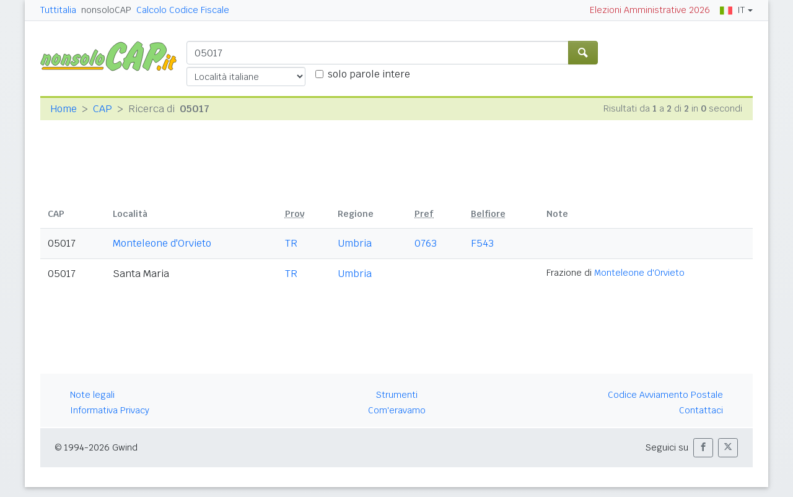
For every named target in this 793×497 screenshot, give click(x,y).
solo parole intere (369, 74)
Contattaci (701, 410)
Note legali (92, 394)
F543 (482, 243)
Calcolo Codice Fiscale (182, 9)
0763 (425, 243)
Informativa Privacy (109, 410)
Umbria (355, 243)
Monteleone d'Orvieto (162, 243)
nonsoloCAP (106, 9)
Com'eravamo (397, 410)
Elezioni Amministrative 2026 (650, 9)
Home (63, 108)
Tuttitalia (58, 9)
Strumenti (397, 394)
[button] (703, 447)
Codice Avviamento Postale (665, 394)
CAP (102, 108)
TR (291, 243)
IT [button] (732, 9)
